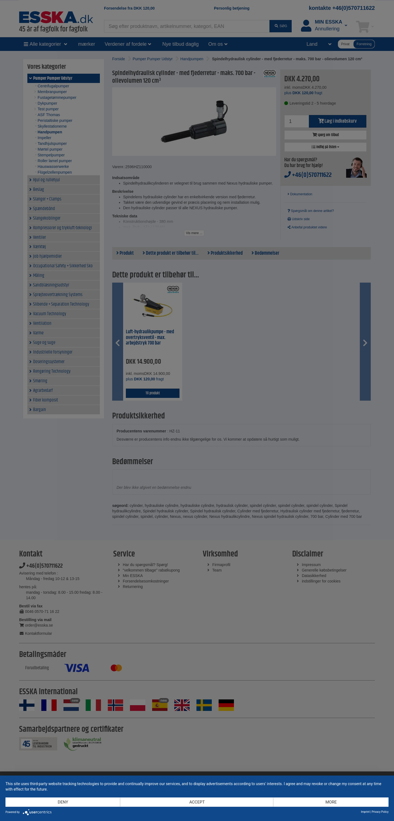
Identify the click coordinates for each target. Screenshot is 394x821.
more (331, 802)
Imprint (365, 811)
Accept (197, 802)
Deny (63, 802)
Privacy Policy (380, 811)
